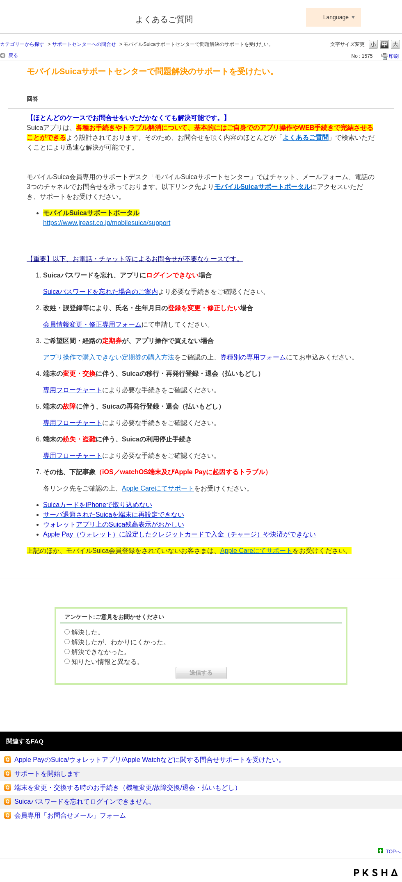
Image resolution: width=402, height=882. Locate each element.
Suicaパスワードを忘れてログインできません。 (84, 801)
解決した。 (87, 632)
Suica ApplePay (62, 18)
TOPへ (393, 851)
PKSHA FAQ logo (376, 872)
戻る (13, 55)
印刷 (394, 56)
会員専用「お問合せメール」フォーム (70, 815)
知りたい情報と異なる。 (107, 661)
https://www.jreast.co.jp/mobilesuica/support (106, 222)
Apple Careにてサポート (158, 488)
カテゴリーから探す (22, 44)
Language (336, 17)
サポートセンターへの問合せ (84, 44)
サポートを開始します (47, 773)
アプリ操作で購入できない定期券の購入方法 (108, 357)
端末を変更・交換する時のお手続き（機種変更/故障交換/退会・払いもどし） (127, 787)
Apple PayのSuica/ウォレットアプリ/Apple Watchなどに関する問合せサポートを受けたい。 (149, 759)
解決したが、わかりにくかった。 (120, 642)
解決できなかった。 (100, 651)
